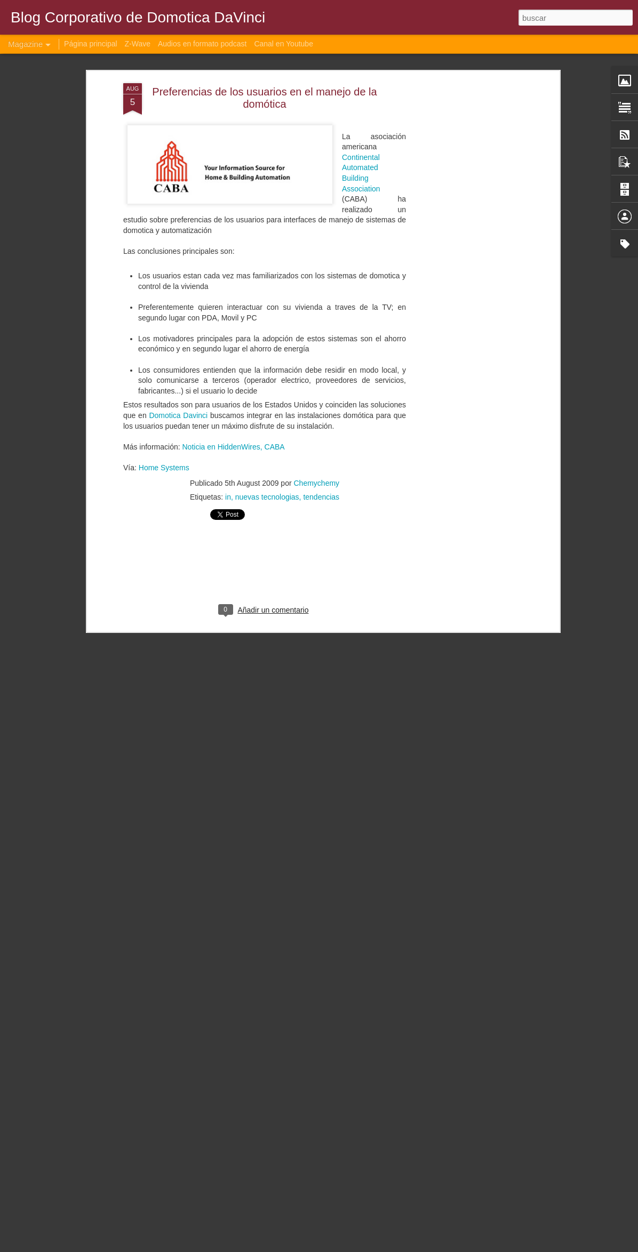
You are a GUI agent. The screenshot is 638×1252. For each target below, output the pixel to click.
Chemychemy (317, 439)
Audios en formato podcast (202, 43)
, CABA (272, 403)
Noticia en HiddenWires (220, 403)
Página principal (90, 43)
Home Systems (164, 424)
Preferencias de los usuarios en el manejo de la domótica (264, 54)
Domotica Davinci (178, 371)
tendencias (321, 453)
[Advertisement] (464, 207)
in (228, 453)
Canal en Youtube (283, 43)
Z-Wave (137, 43)
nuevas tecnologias (267, 453)
